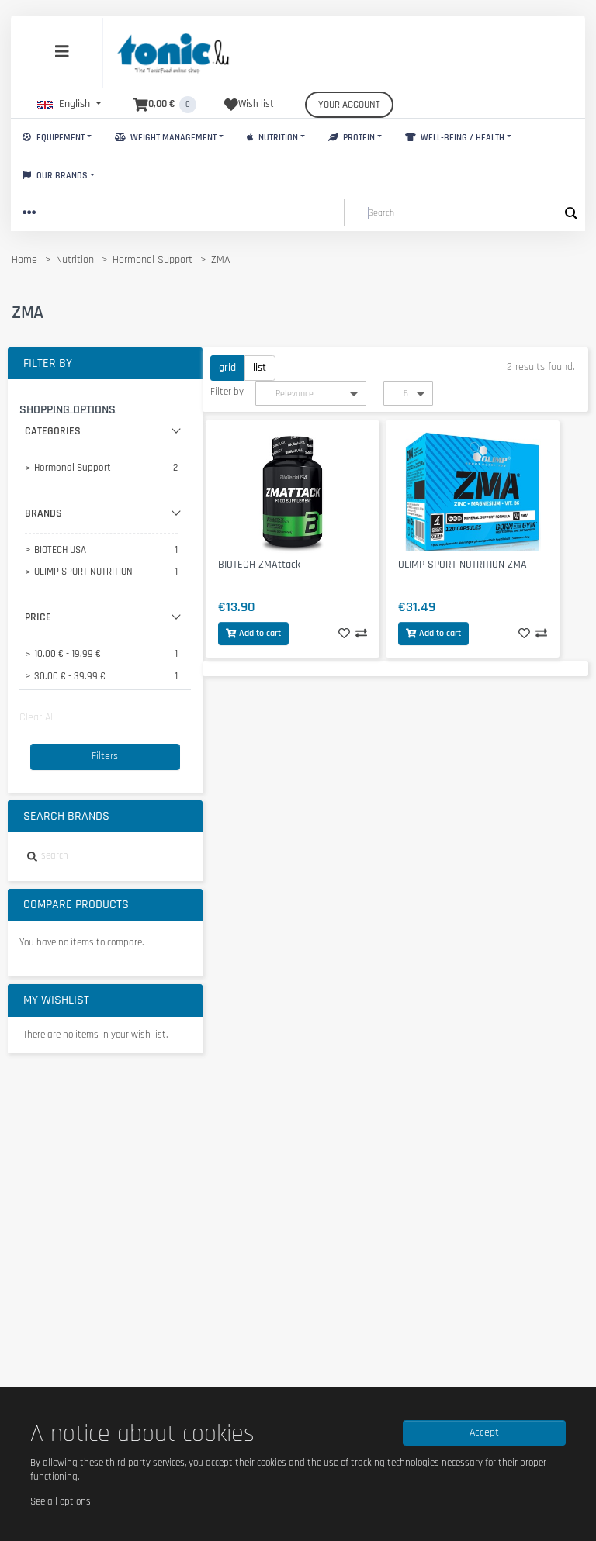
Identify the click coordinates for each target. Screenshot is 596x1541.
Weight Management (166, 137)
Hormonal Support (152, 260)
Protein (351, 137)
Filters (105, 756)
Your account (349, 104)
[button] (69, 104)
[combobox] (105, 856)
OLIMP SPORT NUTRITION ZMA (462, 565)
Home (24, 260)
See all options (60, 1500)
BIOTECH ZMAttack (259, 565)
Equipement (54, 137)
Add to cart (253, 633)
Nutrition (272, 137)
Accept (484, 1432)
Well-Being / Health (454, 137)
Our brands (55, 175)
